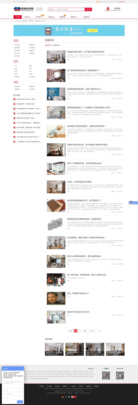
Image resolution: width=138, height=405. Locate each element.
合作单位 (57, 386)
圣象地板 (50, 376)
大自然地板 (56, 376)
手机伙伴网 (122, 1)
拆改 (30, 65)
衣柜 (36, 374)
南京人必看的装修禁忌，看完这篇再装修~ (84, 256)
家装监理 (46, 378)
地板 (32, 374)
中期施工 (17, 76)
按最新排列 (48, 45)
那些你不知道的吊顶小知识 (78, 312)
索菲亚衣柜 (36, 376)
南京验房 (40, 378)
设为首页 (41, 386)
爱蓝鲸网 (73, 376)
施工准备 (17, 56)
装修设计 (32, 50)
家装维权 (62, 17)
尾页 (85, 331)
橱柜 (26, 374)
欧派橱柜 (25, 376)
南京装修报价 (34, 378)
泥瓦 (16, 71)
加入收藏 (49, 386)
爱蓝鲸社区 (78, 376)
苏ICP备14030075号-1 (85, 393)
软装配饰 (17, 89)
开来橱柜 (31, 376)
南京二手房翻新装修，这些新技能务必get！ (85, 163)
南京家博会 (75, 371)
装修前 (16, 40)
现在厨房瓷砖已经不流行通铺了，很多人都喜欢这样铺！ (33, 108)
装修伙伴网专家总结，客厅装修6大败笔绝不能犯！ (88, 145)
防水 (30, 68)
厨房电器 (48, 374)
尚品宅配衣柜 (43, 376)
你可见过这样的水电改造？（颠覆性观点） (29, 123)
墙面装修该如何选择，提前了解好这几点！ (84, 89)
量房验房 (17, 47)
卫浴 (53, 374)
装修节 (86, 371)
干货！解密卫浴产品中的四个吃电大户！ (28, 137)
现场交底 (32, 53)
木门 (44, 374)
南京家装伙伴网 (30, 371)
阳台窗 (56, 374)
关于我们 (80, 386)
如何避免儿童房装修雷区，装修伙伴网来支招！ (86, 126)
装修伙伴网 (24, 21)
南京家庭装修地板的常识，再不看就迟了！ (84, 200)
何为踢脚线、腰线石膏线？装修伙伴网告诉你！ (86, 238)
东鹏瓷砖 (75, 374)
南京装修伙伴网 (52, 371)
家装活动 (51, 17)
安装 (30, 74)
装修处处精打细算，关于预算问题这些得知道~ (86, 52)
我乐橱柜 (87, 374)
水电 (16, 68)
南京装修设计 (26, 378)
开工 (16, 65)
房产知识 (17, 45)
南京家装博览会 (67, 371)
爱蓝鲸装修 (85, 376)
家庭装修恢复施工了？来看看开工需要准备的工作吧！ (89, 107)
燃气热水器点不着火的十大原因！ (26, 99)
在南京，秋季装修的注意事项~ (79, 182)
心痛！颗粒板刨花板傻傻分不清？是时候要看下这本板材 (33, 113)
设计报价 (39, 17)
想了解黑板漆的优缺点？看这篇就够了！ (84, 70)
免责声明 (88, 386)
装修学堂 (74, 17)
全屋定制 (40, 374)
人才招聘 (73, 386)
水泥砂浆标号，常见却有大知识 (26, 104)
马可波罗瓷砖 (69, 374)
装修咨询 (32, 45)
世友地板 (62, 376)
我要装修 (98, 1)
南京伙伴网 (38, 371)
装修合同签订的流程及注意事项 (26, 132)
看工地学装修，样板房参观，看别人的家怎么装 (30, 127)
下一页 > (92, 331)
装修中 (16, 61)
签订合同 (17, 53)
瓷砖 (29, 374)
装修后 (16, 82)
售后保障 (32, 89)
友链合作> (91, 368)
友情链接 (96, 386)
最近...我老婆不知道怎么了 (78, 293)
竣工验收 (32, 76)
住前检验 (17, 86)
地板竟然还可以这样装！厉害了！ (26, 118)
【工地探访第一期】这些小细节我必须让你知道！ (31, 141)
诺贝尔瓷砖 (81, 374)
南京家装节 (81, 371)
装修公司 (27, 17)
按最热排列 (56, 45)
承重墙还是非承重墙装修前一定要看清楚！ (84, 219)
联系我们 (65, 386)
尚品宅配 (67, 376)
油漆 (16, 74)
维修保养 (32, 86)
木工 (30, 71)
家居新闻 (87, 17)
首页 (17, 17)
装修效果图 (62, 374)
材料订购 (17, 50)
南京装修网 (59, 371)
